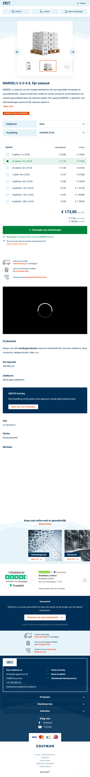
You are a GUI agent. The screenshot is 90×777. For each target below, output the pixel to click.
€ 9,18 (63, 188)
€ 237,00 (80, 168)
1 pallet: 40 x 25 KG (21, 174)
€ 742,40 (80, 181)
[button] (28, 65)
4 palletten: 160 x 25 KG (23, 195)
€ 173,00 (80, 161)
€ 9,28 (63, 181)
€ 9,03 (63, 195)
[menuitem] (45, 722)
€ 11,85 (62, 168)
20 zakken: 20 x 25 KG (22, 168)
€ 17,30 (62, 161)
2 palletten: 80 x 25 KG (22, 181)
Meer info (8, 106)
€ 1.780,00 (79, 201)
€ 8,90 (63, 201)
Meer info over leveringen (23, 407)
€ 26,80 (62, 154)
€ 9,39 (63, 174)
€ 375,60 (80, 174)
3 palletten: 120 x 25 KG (23, 188)
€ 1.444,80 (79, 195)
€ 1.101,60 (79, 188)
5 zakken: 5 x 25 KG (21, 154)
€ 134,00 (80, 154)
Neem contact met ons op (17, 244)
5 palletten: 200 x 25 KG (23, 201)
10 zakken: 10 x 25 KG (22, 161)
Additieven (11, 124)
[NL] (6, 3)
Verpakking (11, 132)
